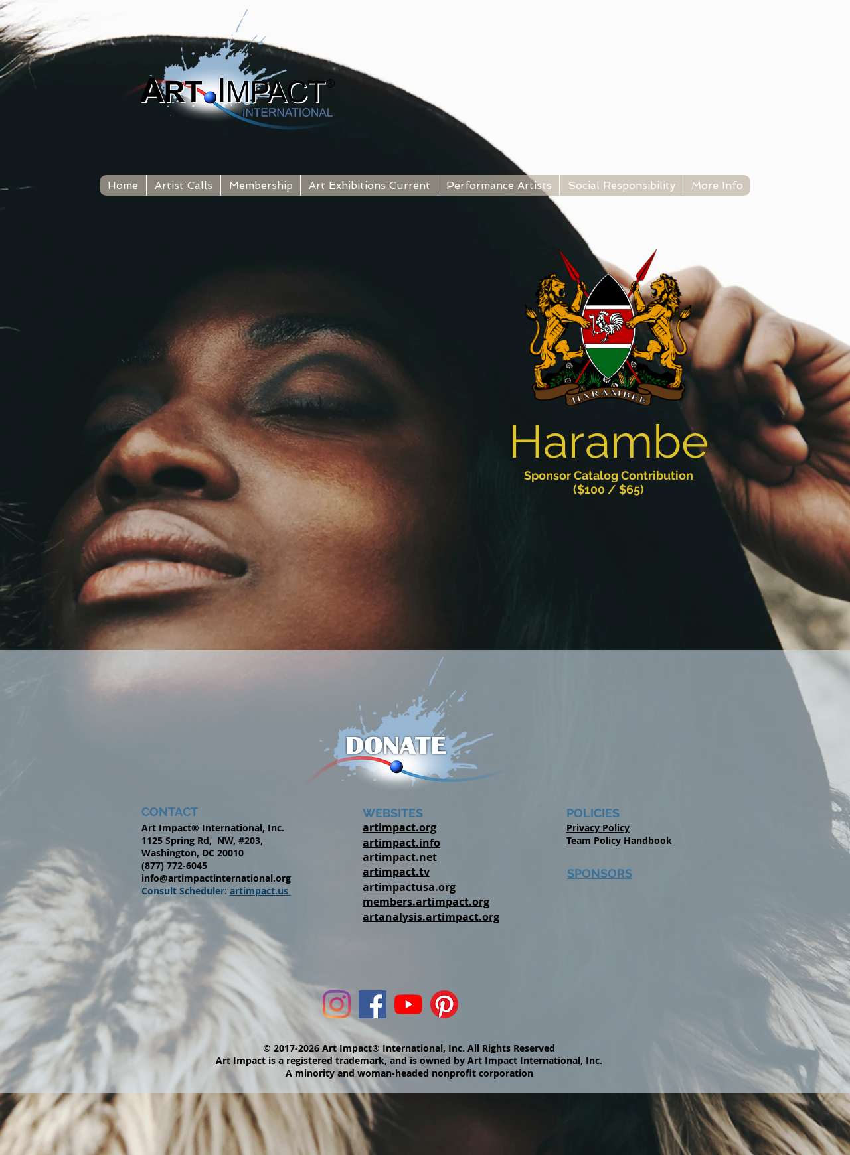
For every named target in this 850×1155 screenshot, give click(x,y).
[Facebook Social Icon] (372, 1004)
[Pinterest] (444, 1004)
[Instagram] (337, 1004)
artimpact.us (260, 890)
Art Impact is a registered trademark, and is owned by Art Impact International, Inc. (409, 1060)
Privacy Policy (598, 827)
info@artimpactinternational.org (216, 878)
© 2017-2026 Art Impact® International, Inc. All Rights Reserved (409, 1048)
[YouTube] (408, 1004)
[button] (183, 185)
